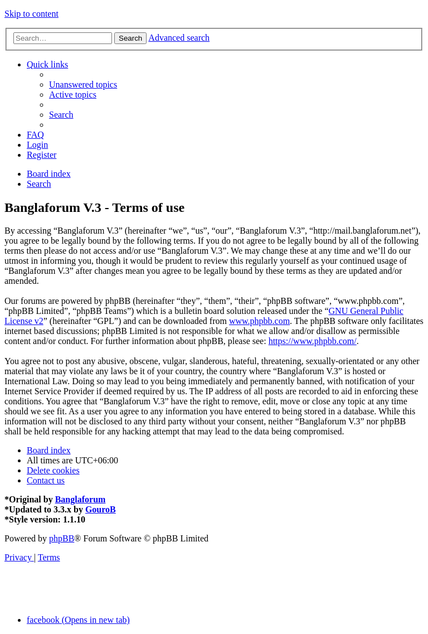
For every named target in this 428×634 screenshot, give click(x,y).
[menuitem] (83, 84)
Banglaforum (80, 499)
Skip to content (31, 13)
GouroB (100, 509)
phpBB (61, 538)
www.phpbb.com (259, 321)
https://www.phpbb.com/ (313, 341)
